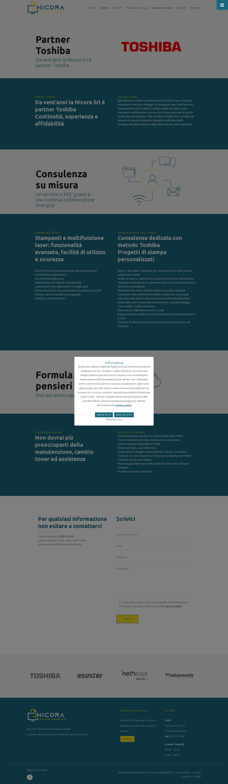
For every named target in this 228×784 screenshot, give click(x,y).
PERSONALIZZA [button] (114, 419)
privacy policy (123, 405)
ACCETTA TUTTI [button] (124, 415)
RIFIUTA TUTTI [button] (104, 415)
